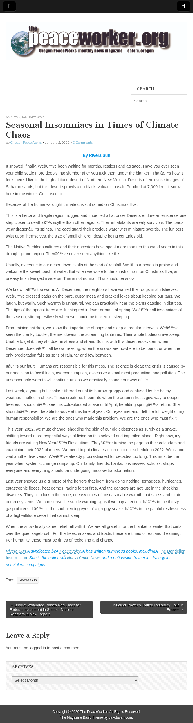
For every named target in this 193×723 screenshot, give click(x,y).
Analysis (13, 117)
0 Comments (83, 142)
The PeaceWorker (94, 712)
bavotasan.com (120, 717)
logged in (37, 647)
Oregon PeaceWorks (26, 142)
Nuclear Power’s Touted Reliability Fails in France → (148, 607)
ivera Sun (17, 551)
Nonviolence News (84, 557)
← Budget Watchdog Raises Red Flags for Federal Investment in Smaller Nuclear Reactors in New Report (45, 609)
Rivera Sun (28, 580)
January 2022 (32, 117)
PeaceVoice (70, 551)
